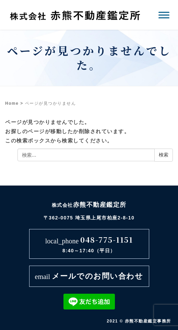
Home (12, 103)
